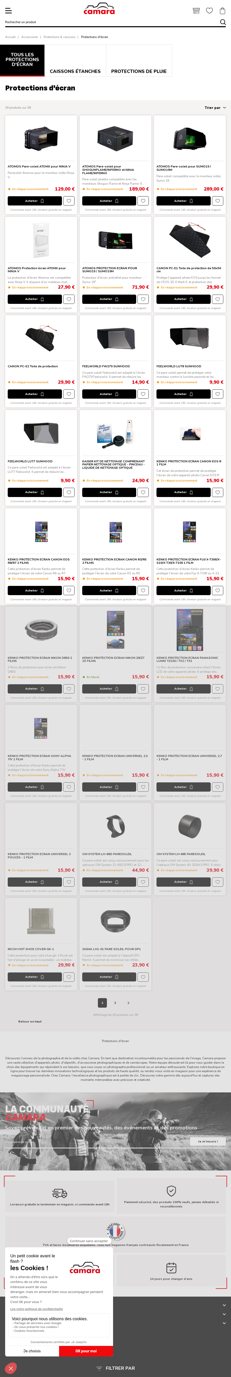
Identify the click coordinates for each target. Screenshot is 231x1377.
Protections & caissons (60, 37)
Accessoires (29, 37)
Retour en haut (30, 1021)
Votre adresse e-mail (19, 1142)
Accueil (10, 37)
